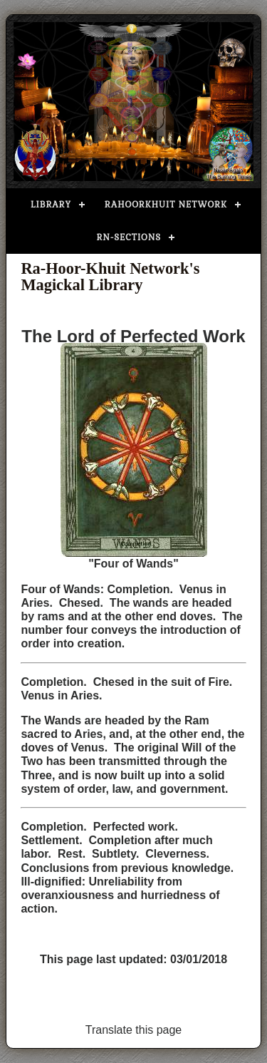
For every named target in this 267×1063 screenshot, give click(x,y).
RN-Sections (129, 237)
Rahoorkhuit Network (166, 204)
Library (51, 204)
